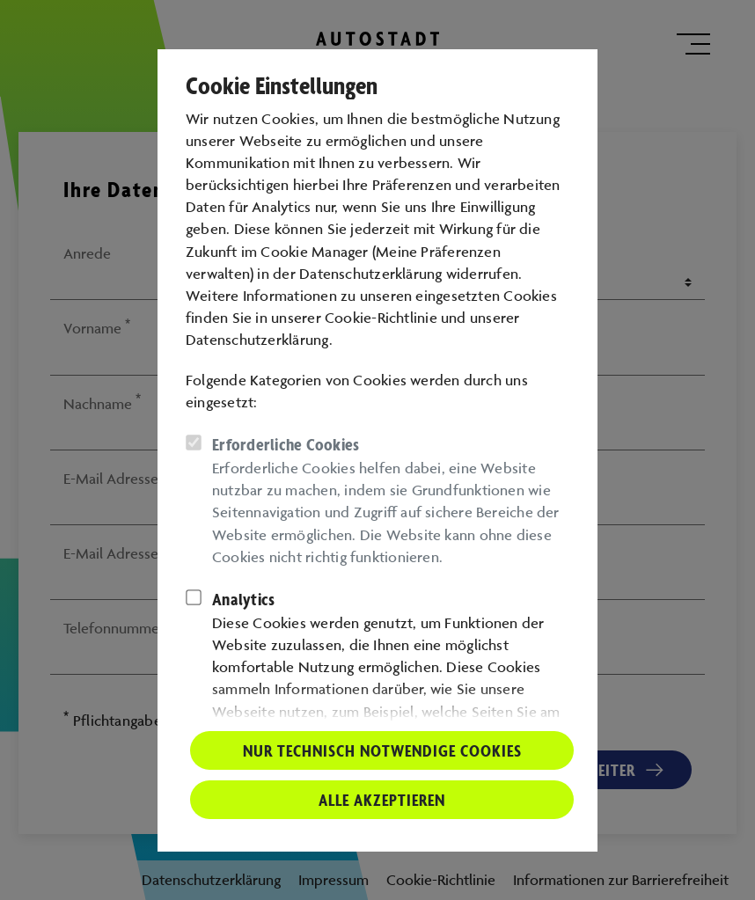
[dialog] (377, 450)
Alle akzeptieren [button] (382, 799)
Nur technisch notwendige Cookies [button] (382, 750)
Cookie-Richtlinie (381, 317)
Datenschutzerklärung (257, 339)
